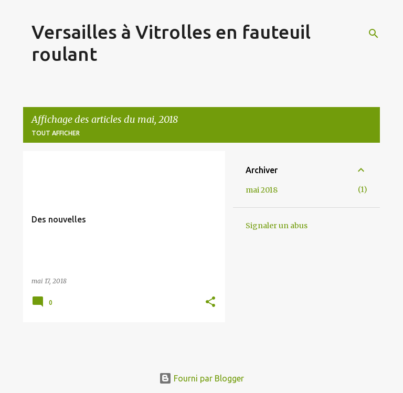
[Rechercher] (373, 33)
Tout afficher (55, 133)
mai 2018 (262, 190)
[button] (210, 302)
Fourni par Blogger (201, 378)
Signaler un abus (276, 225)
